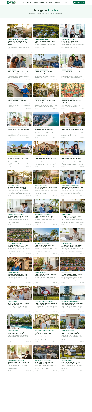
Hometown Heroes (50, 2)
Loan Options (64, 2)
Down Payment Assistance (38, 2)
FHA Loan (57, 2)
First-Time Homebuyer (27, 2)
